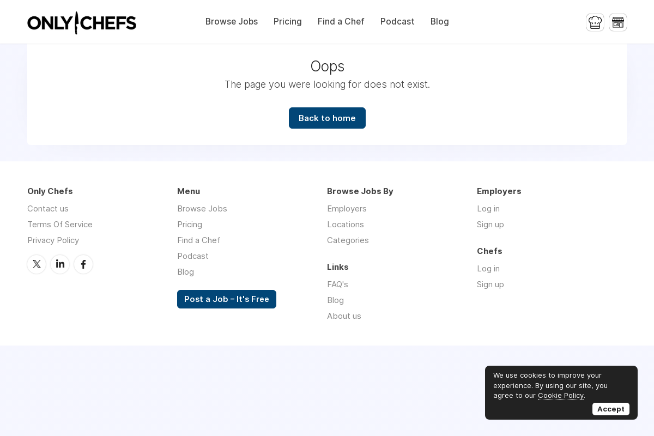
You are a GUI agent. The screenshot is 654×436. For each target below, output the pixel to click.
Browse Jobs (231, 21)
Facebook (83, 264)
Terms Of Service (60, 224)
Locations (345, 224)
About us (344, 316)
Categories (348, 240)
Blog (440, 21)
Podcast (397, 21)
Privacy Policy (53, 240)
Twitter (36, 264)
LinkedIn (60, 264)
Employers (347, 208)
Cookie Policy (561, 395)
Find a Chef (341, 21)
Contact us (48, 208)
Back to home (327, 118)
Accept (611, 408)
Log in (488, 208)
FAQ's (337, 284)
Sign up (490, 224)
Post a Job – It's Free (226, 299)
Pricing (288, 21)
